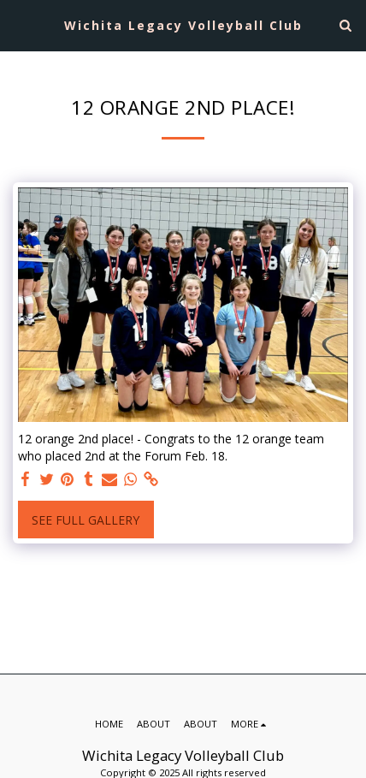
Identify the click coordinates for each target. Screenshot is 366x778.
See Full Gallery (85, 520)
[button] (18, 24)
